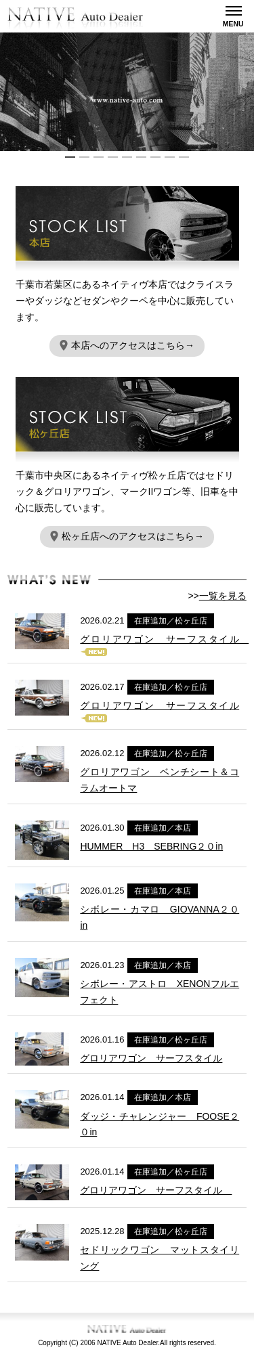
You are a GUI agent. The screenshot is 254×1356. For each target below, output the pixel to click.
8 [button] (170, 157)
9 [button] (184, 157)
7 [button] (155, 157)
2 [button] (84, 157)
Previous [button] (7, 92)
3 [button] (98, 157)
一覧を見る (223, 595)
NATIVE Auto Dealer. (128, 1343)
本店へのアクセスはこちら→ (127, 345)
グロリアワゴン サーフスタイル (164, 639)
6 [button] (141, 157)
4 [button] (113, 157)
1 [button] (70, 157)
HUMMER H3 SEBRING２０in (151, 846)
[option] (127, 91)
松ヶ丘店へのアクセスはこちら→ (127, 536)
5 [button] (127, 157)
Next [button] (247, 92)
